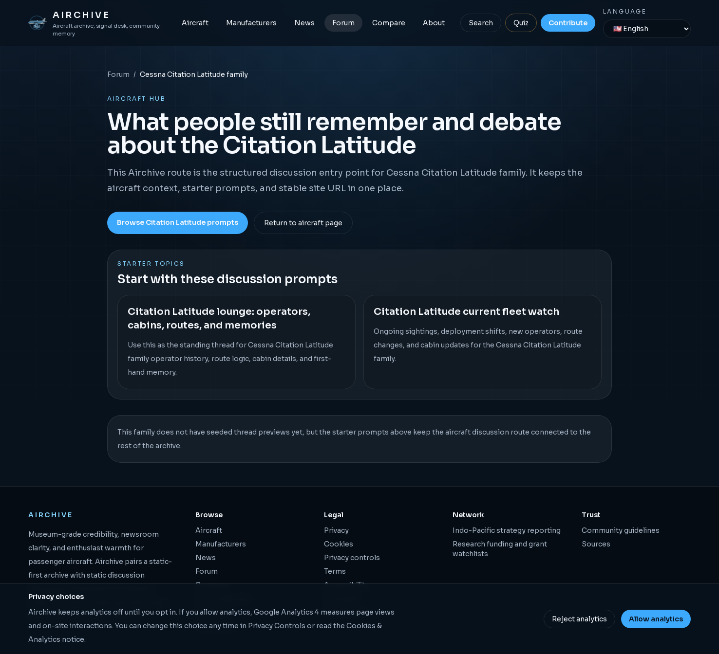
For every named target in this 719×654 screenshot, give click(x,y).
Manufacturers (251, 22)
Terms (335, 571)
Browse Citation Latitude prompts (177, 222)
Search (481, 22)
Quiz (521, 22)
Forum (343, 22)
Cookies (338, 544)
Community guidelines (621, 530)
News (304, 22)
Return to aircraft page (303, 222)
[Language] (647, 28)
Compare (388, 22)
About (434, 22)
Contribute (568, 22)
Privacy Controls (276, 625)
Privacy (336, 530)
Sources (596, 544)
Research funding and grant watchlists (500, 549)
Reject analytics (579, 619)
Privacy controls (352, 557)
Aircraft (195, 22)
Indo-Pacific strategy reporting (507, 530)
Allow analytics (656, 619)
